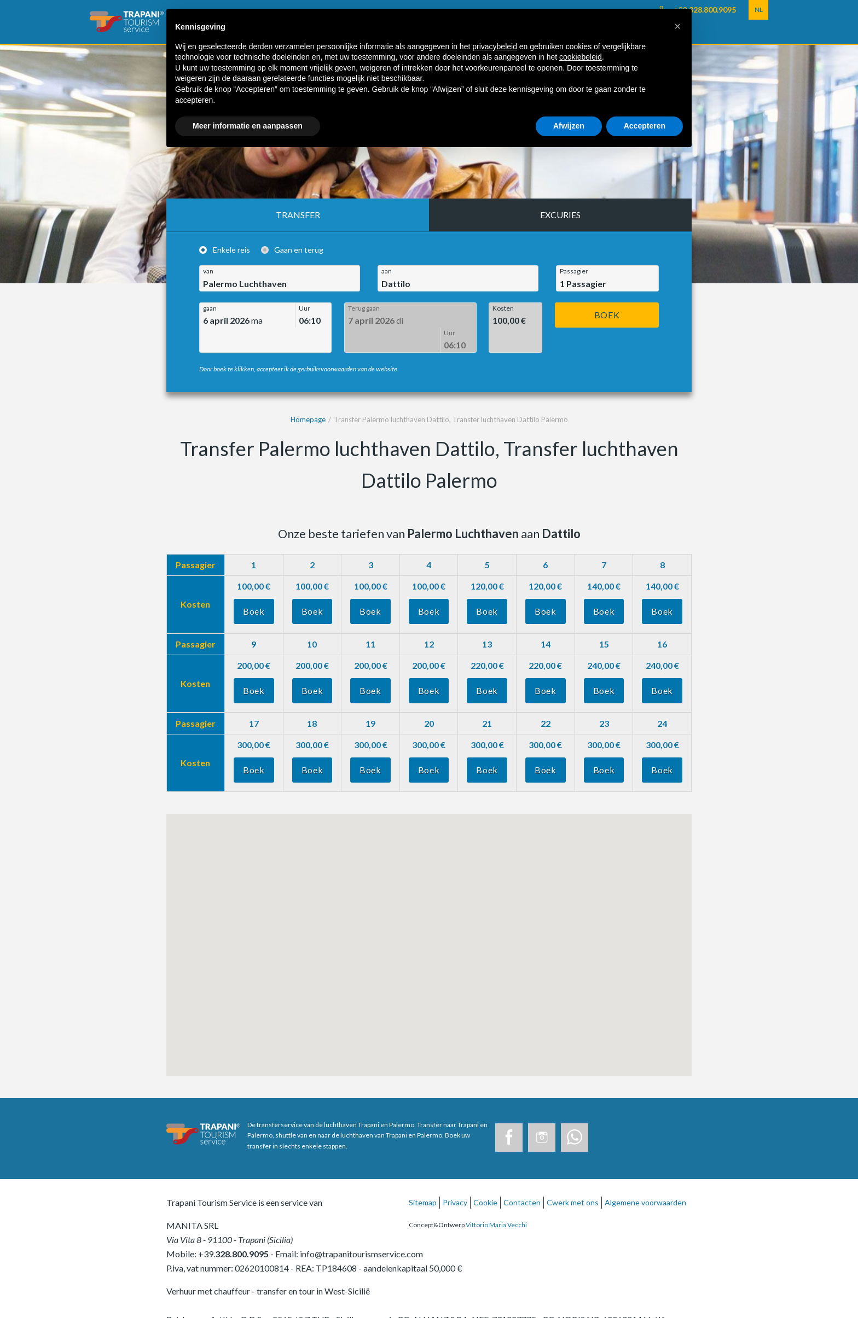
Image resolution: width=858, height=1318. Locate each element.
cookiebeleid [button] (580, 57)
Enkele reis (231, 250)
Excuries (560, 214)
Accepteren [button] (644, 125)
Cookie (485, 1177)
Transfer (298, 214)
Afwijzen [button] (568, 125)
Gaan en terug (298, 250)
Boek (607, 315)
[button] (677, 26)
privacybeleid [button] (494, 46)
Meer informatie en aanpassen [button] (248, 125)
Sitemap (423, 1177)
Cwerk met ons (573, 1177)
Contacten (522, 1177)
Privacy (455, 1177)
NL (759, 9)
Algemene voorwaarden (645, 1177)
